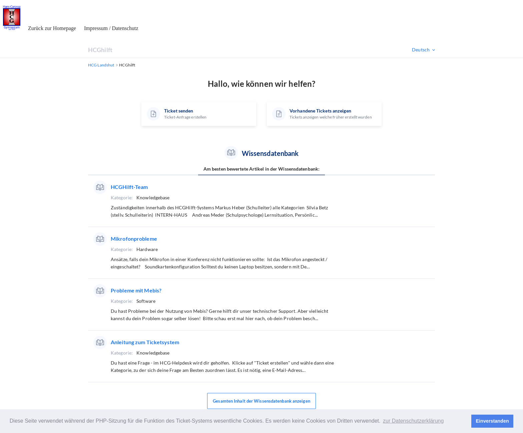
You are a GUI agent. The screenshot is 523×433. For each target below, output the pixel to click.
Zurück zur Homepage (52, 28)
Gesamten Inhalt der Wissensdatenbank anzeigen (261, 401)
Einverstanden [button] (492, 421)
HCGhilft (100, 49)
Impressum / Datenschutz (111, 28)
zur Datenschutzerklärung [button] (413, 421)
